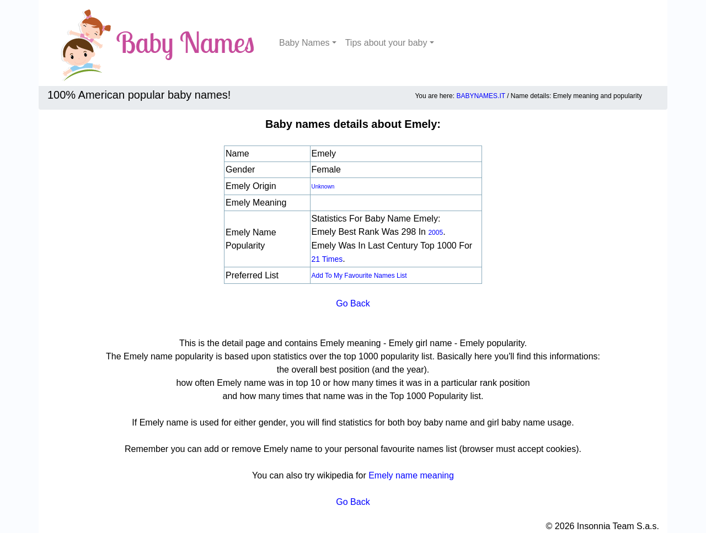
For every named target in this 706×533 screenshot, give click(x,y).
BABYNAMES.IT (480, 96)
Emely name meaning (411, 475)
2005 (435, 232)
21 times (327, 259)
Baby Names (304, 42)
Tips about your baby (386, 42)
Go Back (353, 303)
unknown (323, 187)
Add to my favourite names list (359, 275)
